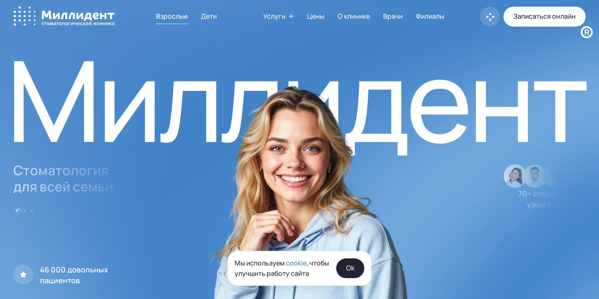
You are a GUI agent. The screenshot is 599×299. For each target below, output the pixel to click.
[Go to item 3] (32, 210)
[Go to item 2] (24, 210)
